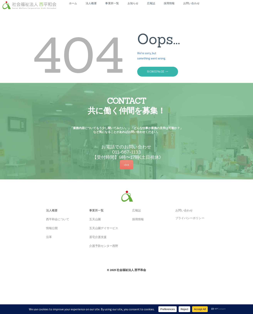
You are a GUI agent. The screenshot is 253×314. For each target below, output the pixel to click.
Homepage (155, 71)
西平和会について (56, 219)
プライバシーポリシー (188, 218)
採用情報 (136, 219)
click (126, 164)
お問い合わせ (182, 210)
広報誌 (135, 210)
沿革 (47, 237)
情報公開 (50, 228)
